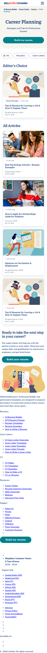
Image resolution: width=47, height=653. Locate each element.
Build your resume (18, 359)
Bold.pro (9, 495)
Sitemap (9, 607)
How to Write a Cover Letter (18, 452)
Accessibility (10, 617)
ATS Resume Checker (15, 420)
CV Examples (11, 469)
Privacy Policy (11, 610)
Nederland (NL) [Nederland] (12, 578)
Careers (34, 9)
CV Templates (11, 466)
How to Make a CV (13, 472)
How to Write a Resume (16, 429)
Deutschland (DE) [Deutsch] (13, 596)
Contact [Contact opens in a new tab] (8, 520)
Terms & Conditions (14, 613)
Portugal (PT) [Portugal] (11, 602)
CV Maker (9, 463)
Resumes (21, 55)
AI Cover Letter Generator (17, 440)
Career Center (24, 9)
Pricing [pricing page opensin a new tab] (8, 511)
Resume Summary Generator (18, 488)
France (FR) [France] (10, 584)
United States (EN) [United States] (13, 575)
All (7, 55)
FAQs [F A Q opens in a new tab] (7, 514)
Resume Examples (13, 426)
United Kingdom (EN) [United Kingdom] (14, 593)
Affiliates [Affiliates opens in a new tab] (9, 524)
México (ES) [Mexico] (10, 587)
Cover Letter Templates (16, 443)
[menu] (42, 3)
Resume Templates (14, 423)
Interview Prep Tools (14, 498)
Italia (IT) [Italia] (9, 581)
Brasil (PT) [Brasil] (10, 599)
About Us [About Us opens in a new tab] (9, 508)
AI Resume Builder (10, 9)
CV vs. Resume (12, 475)
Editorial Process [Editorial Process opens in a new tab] (12, 517)
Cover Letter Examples (15, 446)
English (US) (6, 570)
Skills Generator (12, 491)
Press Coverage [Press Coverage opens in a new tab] (12, 527)
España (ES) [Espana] (10, 590)
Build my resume (23, 40)
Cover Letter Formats (15, 449)
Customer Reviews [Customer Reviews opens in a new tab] (13, 530)
